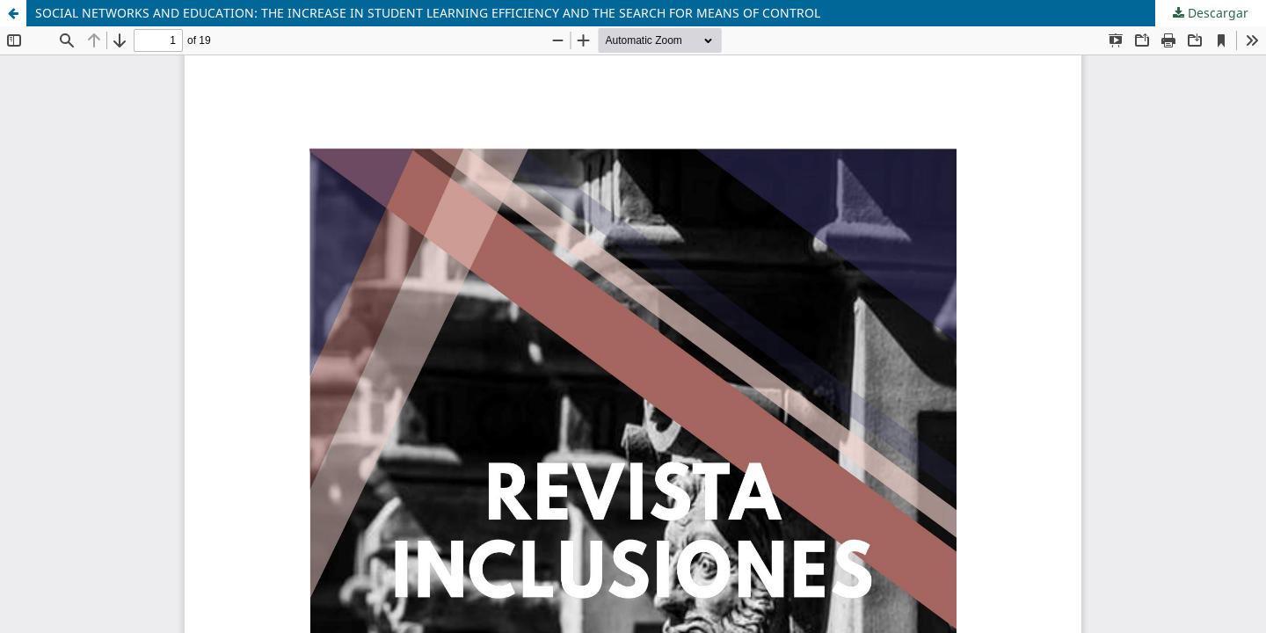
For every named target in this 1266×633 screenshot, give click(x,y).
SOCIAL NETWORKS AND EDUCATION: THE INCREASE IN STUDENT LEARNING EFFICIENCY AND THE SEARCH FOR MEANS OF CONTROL (427, 12)
